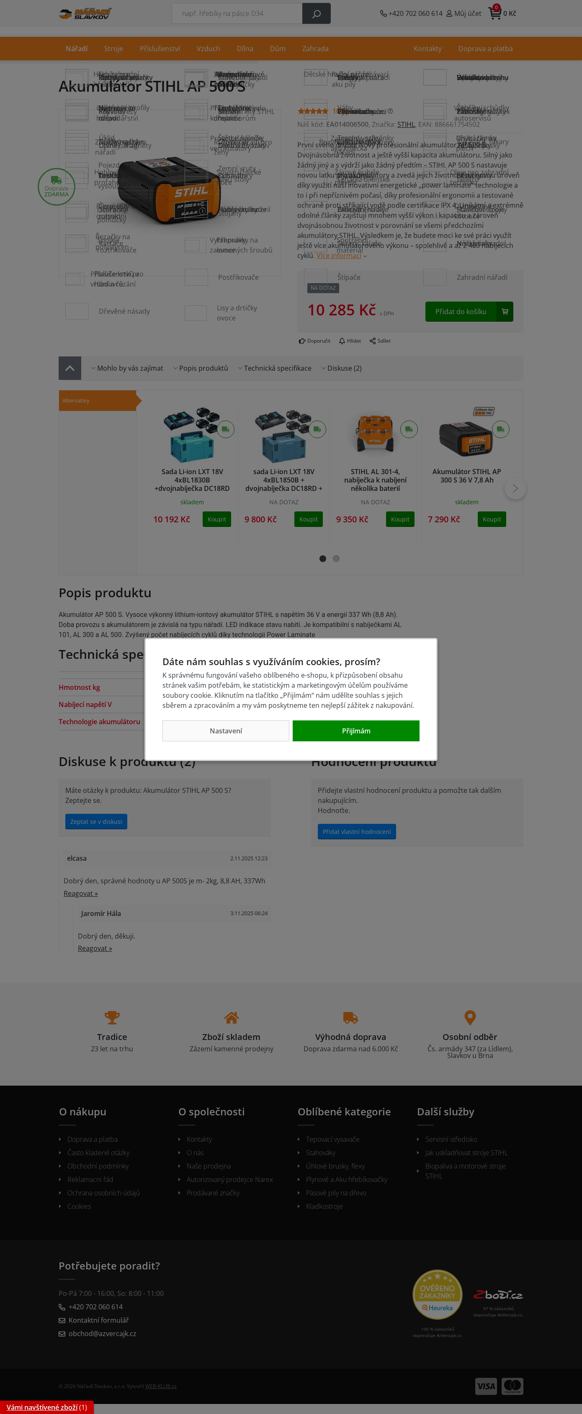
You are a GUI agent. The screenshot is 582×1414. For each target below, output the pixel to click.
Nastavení (226, 730)
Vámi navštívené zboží (42, 1407)
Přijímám (356, 730)
